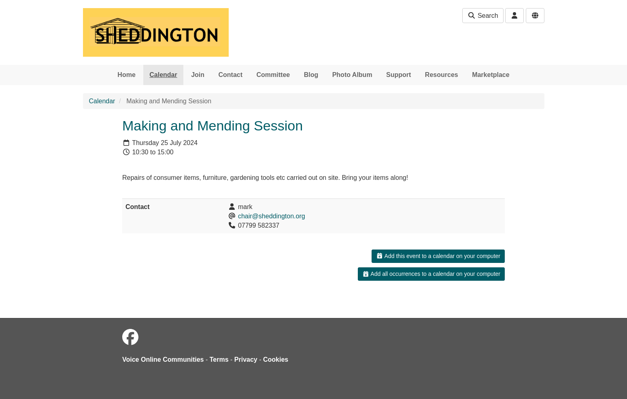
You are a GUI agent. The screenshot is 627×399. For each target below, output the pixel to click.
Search (483, 15)
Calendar (163, 74)
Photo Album (352, 74)
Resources (441, 74)
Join (197, 74)
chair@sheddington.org (271, 216)
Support (398, 74)
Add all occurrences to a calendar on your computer (431, 274)
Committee (273, 74)
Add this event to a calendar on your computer (438, 256)
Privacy (245, 359)
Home (126, 74)
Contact (231, 74)
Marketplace (491, 74)
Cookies (275, 359)
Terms (219, 359)
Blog (311, 74)
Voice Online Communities (163, 359)
